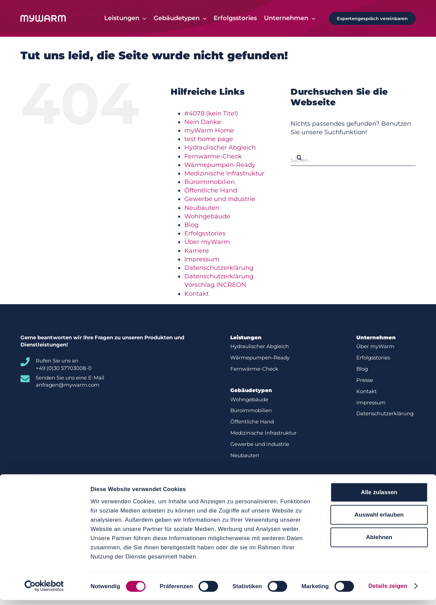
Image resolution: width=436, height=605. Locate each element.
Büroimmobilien (209, 182)
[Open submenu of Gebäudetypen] (203, 18)
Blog (191, 225)
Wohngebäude (207, 216)
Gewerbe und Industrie (219, 199)
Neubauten (201, 208)
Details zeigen (387, 591)
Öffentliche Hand (210, 191)
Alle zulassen (379, 497)
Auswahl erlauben (379, 519)
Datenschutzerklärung (218, 268)
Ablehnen (379, 542)
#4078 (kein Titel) (211, 113)
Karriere (196, 250)
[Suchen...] (353, 157)
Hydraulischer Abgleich (220, 148)
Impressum (201, 259)
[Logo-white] (43, 18)
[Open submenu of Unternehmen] (311, 18)
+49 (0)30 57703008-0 (64, 368)
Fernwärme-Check (213, 156)
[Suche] (299, 157)
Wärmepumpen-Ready (219, 165)
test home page (208, 139)
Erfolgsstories (204, 233)
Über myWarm (207, 242)
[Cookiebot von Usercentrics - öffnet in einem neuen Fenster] (44, 591)
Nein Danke (202, 122)
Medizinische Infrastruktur (224, 173)
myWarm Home (209, 130)
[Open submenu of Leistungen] (142, 18)
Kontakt (196, 293)
